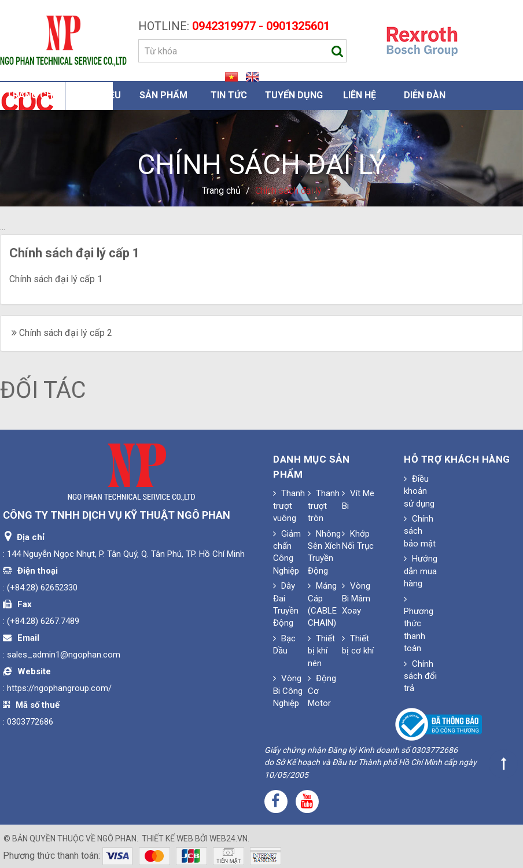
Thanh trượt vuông (289, 505)
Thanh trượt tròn (324, 505)
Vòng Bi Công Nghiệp (288, 690)
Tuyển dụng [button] (294, 95)
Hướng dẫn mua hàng (420, 571)
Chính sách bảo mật (420, 531)
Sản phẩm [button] (163, 95)
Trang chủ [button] (32, 95)
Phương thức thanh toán (418, 624)
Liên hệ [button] (359, 95)
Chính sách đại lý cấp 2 (65, 332)
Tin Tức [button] (229, 95)
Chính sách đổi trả (420, 676)
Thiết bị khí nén (321, 650)
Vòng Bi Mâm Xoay (356, 598)
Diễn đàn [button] (424, 95)
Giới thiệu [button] (98, 95)
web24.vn (228, 838)
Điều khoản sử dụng (419, 491)
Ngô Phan (117, 838)
